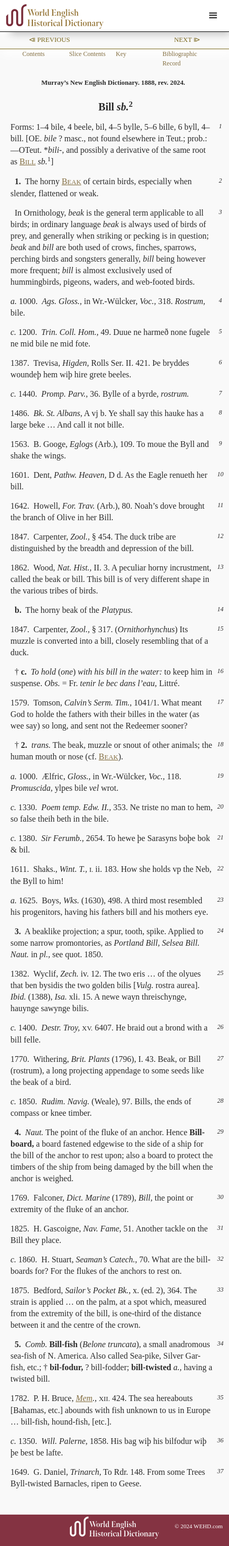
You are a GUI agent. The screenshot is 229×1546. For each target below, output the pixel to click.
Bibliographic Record (180, 58)
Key (121, 54)
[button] (213, 15)
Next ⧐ (187, 39)
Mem (84, 1398)
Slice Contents (87, 54)
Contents (33, 54)
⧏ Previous (49, 39)
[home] (52, 16)
